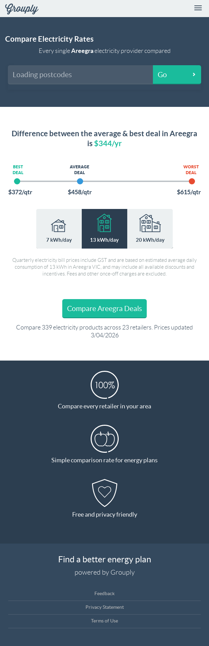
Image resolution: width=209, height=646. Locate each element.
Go (162, 75)
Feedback (104, 593)
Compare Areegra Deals (104, 308)
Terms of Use (104, 620)
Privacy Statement (105, 607)
